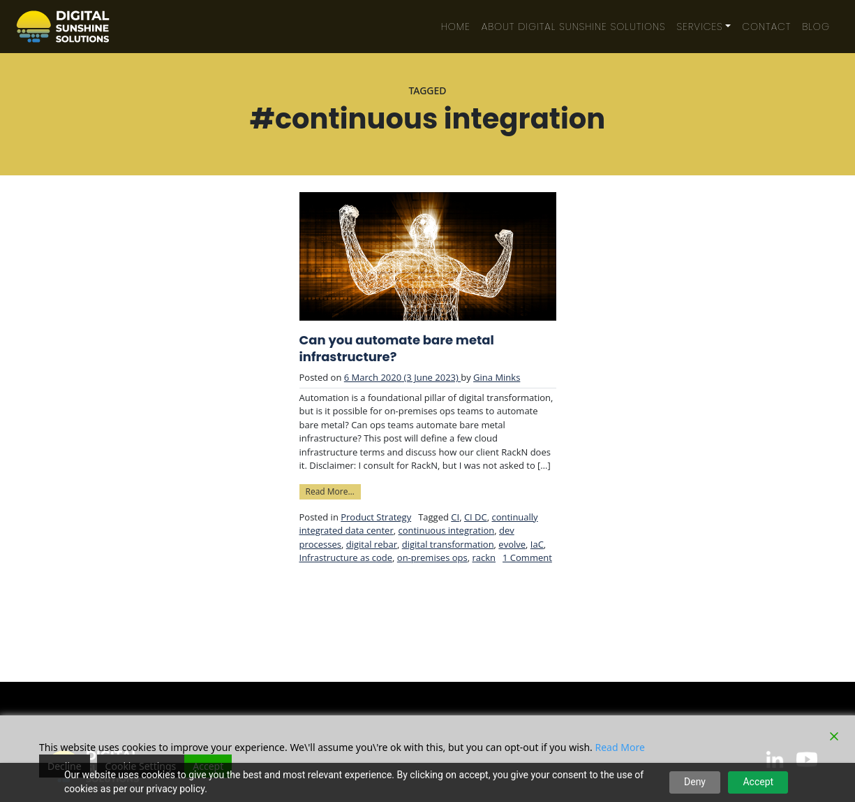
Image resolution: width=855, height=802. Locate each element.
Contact (766, 27)
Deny (695, 781)
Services (700, 27)
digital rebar (371, 544)
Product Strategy (376, 517)
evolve (512, 544)
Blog (816, 27)
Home (455, 27)
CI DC (475, 517)
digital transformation (448, 544)
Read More (620, 747)
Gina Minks (496, 377)
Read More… (333, 490)
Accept (758, 781)
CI (455, 517)
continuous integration (446, 530)
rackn (484, 557)
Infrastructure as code (346, 557)
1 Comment (527, 557)
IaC (537, 544)
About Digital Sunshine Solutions (574, 27)
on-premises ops (432, 557)
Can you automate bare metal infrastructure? (396, 348)
